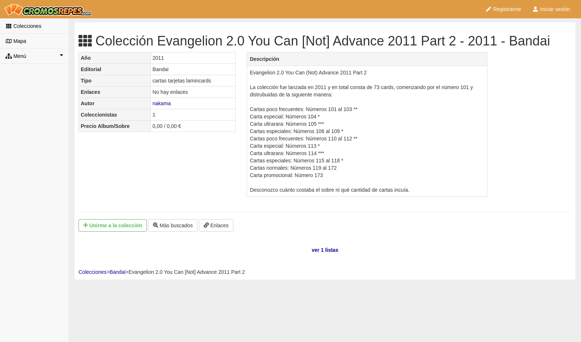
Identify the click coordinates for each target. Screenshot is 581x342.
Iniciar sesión (551, 9)
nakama (162, 103)
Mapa (16, 41)
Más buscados (173, 225)
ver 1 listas (325, 250)
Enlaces (216, 225)
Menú (34, 55)
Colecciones (23, 26)
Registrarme (503, 9)
